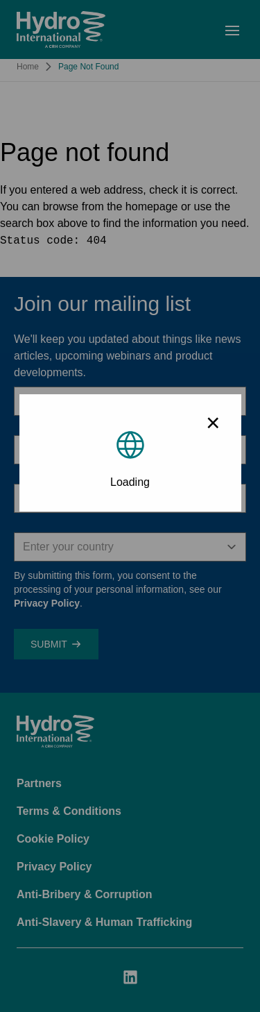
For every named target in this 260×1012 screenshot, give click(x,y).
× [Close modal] (213, 422)
